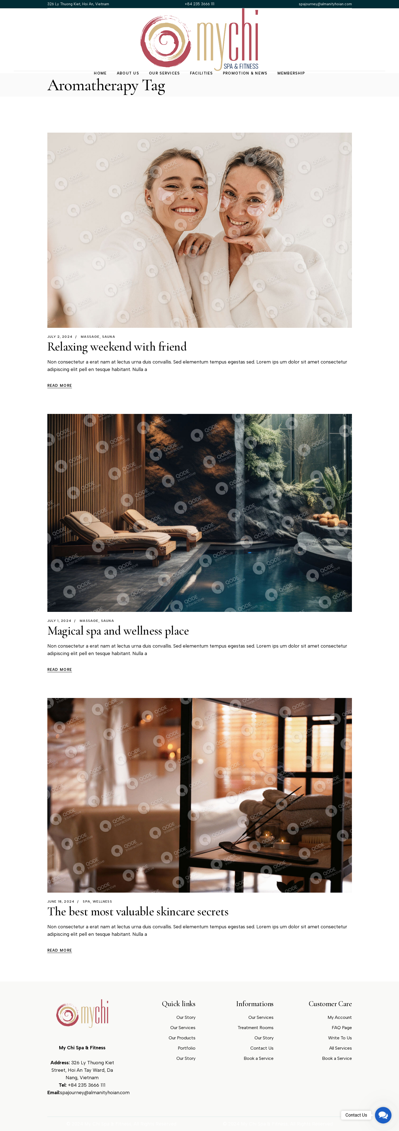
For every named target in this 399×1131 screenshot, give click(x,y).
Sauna (108, 337)
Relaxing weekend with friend (117, 346)
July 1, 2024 (59, 621)
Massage (90, 337)
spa (86, 901)
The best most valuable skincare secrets (138, 911)
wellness (102, 901)
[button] (383, 1115)
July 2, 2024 (60, 337)
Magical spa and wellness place (118, 630)
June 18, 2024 (61, 901)
